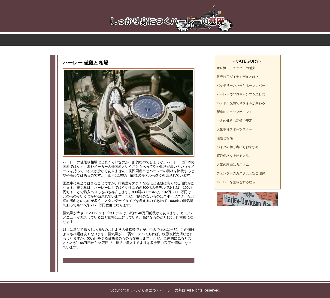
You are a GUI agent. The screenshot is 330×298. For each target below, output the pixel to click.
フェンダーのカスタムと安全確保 (241, 173)
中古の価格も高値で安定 (234, 120)
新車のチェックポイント (234, 112)
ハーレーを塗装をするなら (236, 182)
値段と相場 (225, 138)
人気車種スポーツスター (234, 129)
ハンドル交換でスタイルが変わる (241, 103)
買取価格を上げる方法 (233, 156)
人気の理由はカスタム (233, 164)
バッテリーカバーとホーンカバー (241, 85)
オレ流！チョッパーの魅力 (236, 68)
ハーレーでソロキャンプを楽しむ (241, 94)
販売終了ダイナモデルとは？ (238, 77)
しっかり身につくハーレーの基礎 (158, 290)
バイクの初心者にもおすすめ (238, 147)
